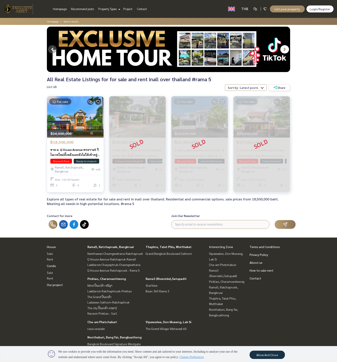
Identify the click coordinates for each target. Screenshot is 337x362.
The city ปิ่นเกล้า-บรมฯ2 (102, 308)
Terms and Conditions (265, 247)
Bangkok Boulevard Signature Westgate (114, 344)
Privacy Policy (259, 255)
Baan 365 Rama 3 (157, 291)
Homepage (60, 9)
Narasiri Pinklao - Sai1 (102, 313)
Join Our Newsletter (185, 216)
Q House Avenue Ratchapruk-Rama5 (111, 259)
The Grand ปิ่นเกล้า (99, 297)
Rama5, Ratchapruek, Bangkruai (110, 247)
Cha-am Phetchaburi (102, 322)
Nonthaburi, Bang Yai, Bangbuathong (114, 337)
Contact (142, 9)
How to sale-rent (261, 270)
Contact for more (59, 216)
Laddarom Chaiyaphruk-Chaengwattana (113, 265)
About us (256, 262)
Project (128, 9)
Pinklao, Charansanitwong (106, 279)
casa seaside (96, 329)
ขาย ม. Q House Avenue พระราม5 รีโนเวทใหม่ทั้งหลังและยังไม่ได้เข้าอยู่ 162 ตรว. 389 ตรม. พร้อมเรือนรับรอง (75, 153)
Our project (55, 285)
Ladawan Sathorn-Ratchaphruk (108, 302)
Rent (50, 259)
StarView (151, 285)
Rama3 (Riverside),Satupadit (166, 279)
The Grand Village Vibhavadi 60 (166, 329)
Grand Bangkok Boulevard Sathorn (169, 253)
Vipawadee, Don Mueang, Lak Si (168, 322)
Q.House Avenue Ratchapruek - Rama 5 (113, 270)
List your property (287, 9)
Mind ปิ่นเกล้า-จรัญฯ (99, 285)
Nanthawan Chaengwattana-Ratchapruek (115, 253)
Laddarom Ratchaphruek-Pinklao (109, 291)
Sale (50, 253)
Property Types (108, 9)
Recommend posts (82, 9)
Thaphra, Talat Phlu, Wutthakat (169, 247)
